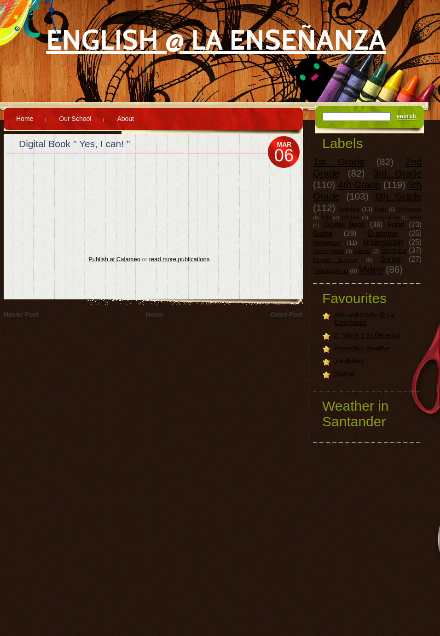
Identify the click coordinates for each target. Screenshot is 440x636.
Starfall (344, 374)
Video (371, 269)
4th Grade (359, 184)
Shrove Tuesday (335, 260)
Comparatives (385, 217)
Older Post (286, 314)
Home (24, 118)
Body (381, 209)
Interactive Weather (362, 348)
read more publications (179, 259)
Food (396, 225)
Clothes (351, 217)
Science (393, 250)
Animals (348, 209)
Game (322, 233)
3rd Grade (397, 173)
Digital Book (344, 225)
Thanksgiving (330, 270)
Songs (390, 259)
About (125, 118)
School (362, 251)
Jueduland (349, 361)
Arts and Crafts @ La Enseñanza (364, 318)
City (326, 217)
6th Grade (398, 196)
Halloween (327, 242)
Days (415, 217)
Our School (75, 118)
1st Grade (339, 161)
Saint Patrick (328, 251)
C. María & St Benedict (366, 335)
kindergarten (383, 242)
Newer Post (21, 314)
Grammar (382, 233)
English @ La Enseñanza (216, 40)
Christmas (409, 209)
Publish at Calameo (114, 259)
